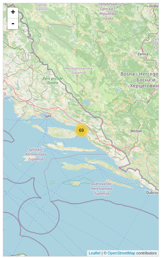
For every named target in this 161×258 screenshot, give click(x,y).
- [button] (12, 24)
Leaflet (95, 253)
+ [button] (13, 12)
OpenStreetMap (121, 253)
